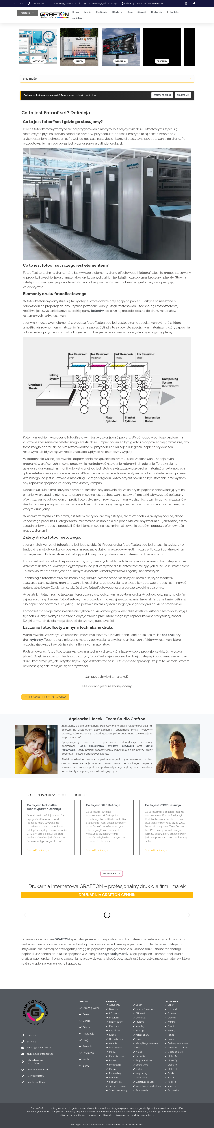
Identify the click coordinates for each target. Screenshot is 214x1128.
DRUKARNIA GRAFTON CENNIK (107, 894)
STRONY (84, 1001)
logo (82, 745)
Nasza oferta (111, 873)
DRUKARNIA (182, 95)
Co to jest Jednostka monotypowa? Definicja (44, 806)
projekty (112, 1001)
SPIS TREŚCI (30, 78)
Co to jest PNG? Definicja (163, 805)
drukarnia (171, 1001)
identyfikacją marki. (113, 953)
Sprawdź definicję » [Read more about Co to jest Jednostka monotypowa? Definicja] (38, 849)
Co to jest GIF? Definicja (103, 805)
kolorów (97, 310)
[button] (25, 915)
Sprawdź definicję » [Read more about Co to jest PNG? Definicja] (156, 849)
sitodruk (168, 634)
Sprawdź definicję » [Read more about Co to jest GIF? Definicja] (97, 849)
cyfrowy (36, 639)
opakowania (96, 745)
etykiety (113, 745)
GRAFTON (62, 939)
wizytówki (128, 745)
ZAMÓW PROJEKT (159, 95)
